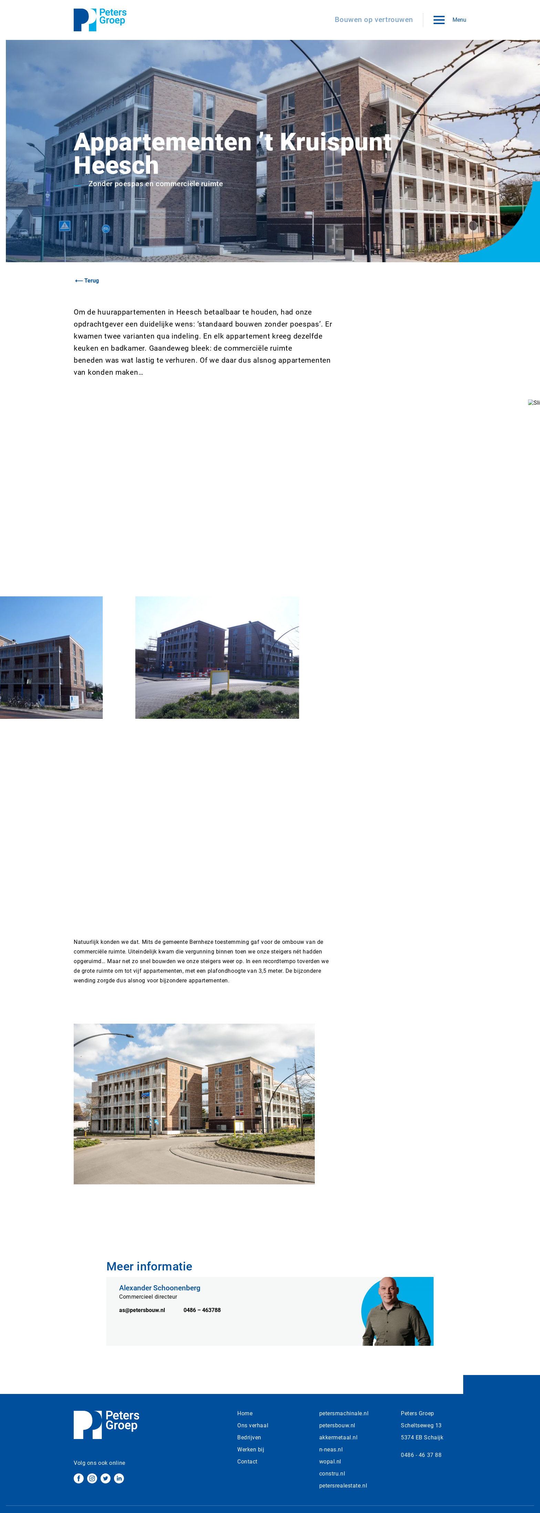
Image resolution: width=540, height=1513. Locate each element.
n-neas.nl (331, 1449)
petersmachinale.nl (344, 1413)
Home (244, 1413)
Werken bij (250, 1449)
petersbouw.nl (337, 1425)
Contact (247, 1461)
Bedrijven (249, 1437)
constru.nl (332, 1473)
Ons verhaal (252, 1425)
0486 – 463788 (202, 1325)
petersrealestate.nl (343, 1485)
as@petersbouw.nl (142, 1325)
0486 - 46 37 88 (421, 1455)
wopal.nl (330, 1461)
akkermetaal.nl (338, 1437)
